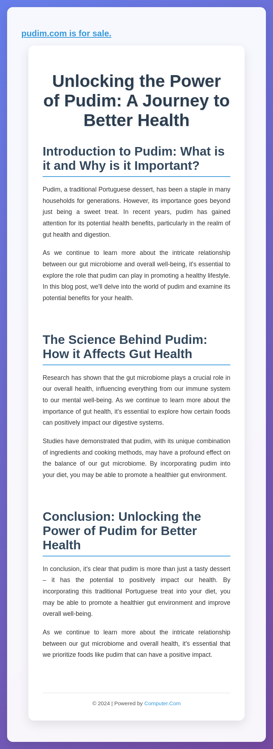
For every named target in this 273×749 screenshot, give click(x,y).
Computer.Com (162, 703)
